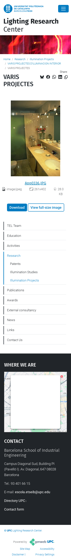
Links (10, 330)
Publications (15, 290)
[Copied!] (66, 77)
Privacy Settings (44, 554)
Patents (15, 264)
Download (17, 207)
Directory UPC (14, 501)
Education (14, 236)
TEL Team (14, 226)
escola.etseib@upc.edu (32, 492)
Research (20, 59)
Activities (13, 246)
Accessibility (47, 548)
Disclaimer (18, 554)
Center (31, 25)
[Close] (63, 8)
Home (6, 59)
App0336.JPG (35, 183)
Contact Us (15, 340)
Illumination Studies (24, 272)
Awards (12, 300)
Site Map (25, 548)
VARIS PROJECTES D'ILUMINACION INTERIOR (34, 63)
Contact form (14, 509)
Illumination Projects (42, 59)
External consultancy (21, 310)
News (11, 320)
